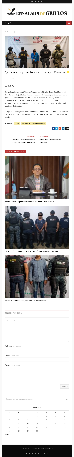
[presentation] (21, 379)
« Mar (7, 434)
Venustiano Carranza (38, 123)
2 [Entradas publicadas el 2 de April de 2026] (37, 416)
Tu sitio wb (12, 365)
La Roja (66, 79)
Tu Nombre (13, 346)
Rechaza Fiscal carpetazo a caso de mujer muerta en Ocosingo (29, 202)
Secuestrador (26, 123)
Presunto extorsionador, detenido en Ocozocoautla (25, 301)
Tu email (12, 355)
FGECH (17, 123)
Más (67, 128)
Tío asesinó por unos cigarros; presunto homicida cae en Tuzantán (31, 251)
